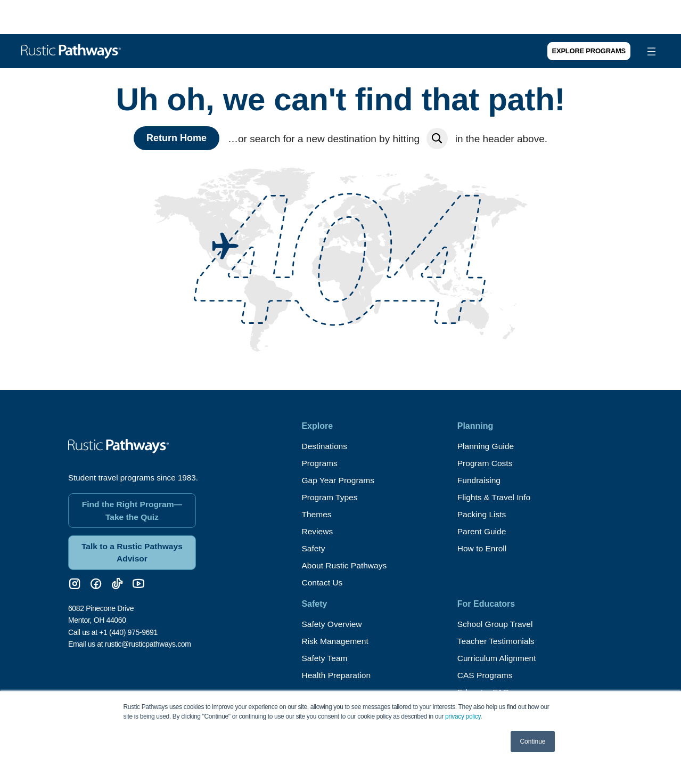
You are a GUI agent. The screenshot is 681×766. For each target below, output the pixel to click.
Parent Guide (482, 531)
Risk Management (335, 641)
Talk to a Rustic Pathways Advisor (132, 549)
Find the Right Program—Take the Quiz (132, 507)
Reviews (317, 531)
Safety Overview (332, 624)
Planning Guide (486, 446)
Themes (316, 514)
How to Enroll (482, 548)
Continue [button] (532, 741)
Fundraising (479, 480)
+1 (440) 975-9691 (128, 629)
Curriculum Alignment (497, 658)
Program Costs (485, 463)
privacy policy (462, 716)
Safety (313, 548)
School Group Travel (496, 624)
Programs (319, 463)
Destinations (324, 446)
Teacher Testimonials (497, 641)
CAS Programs (485, 675)
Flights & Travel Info (494, 497)
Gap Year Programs (338, 480)
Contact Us (322, 582)
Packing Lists (482, 514)
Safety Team (325, 658)
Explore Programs (589, 51)
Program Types (330, 497)
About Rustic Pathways (345, 565)
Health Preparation (336, 675)
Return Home (176, 138)
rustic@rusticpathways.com (148, 641)
